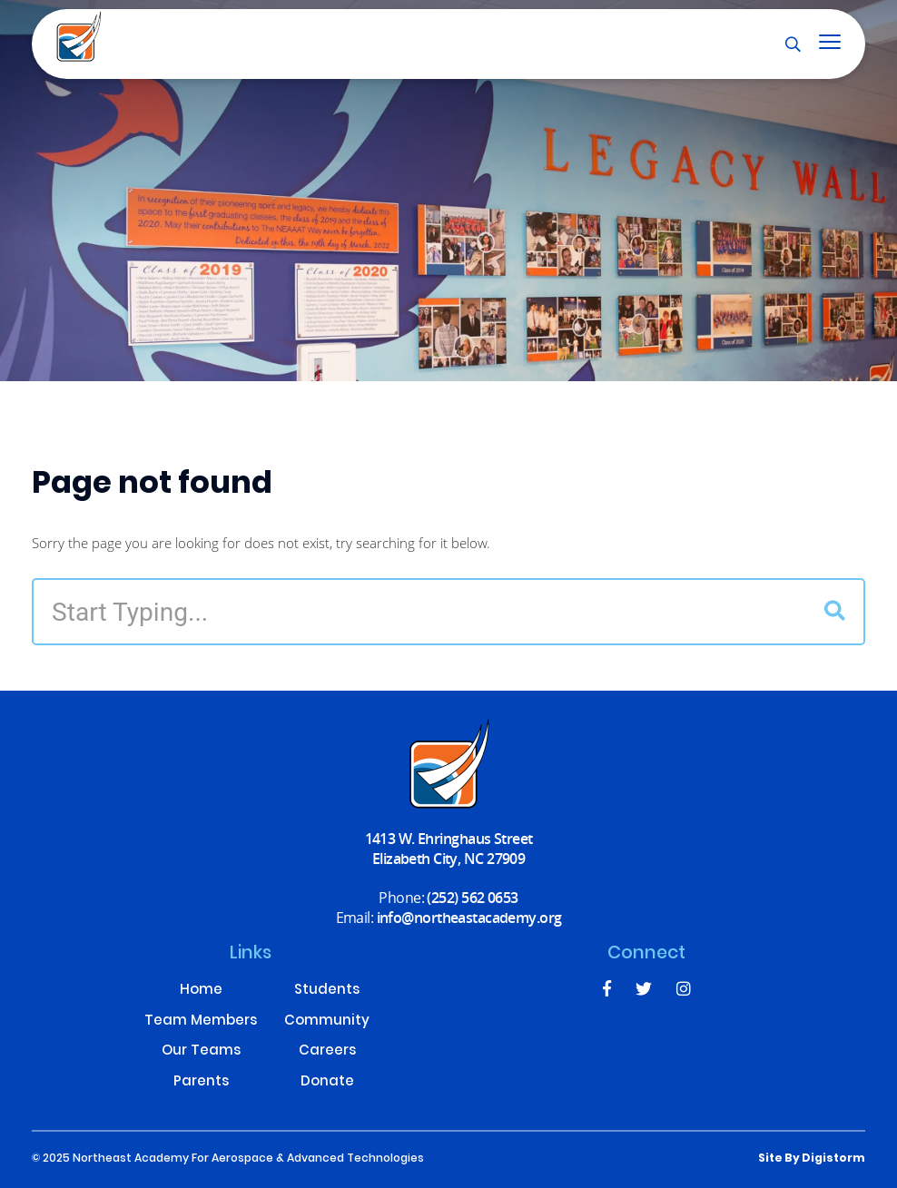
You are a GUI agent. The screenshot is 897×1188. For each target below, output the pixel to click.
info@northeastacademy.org (469, 917)
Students (327, 991)
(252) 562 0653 (472, 897)
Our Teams (201, 1052)
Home (201, 991)
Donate (327, 1083)
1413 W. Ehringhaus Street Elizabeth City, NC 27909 (449, 848)
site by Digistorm (811, 1159)
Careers (327, 1052)
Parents (201, 1083)
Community (327, 1022)
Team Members (200, 1022)
